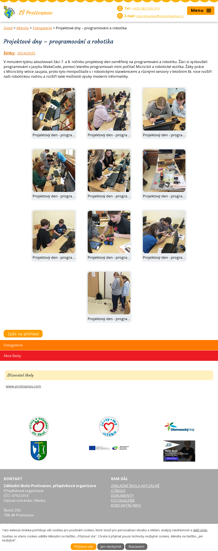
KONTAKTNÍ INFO (126, 505)
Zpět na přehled (23, 333)
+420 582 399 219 (146, 8)
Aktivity (22, 27)
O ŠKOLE (118, 490)
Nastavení (136, 546)
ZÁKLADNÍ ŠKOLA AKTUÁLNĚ (135, 485)
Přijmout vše (83, 546)
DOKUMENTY (122, 495)
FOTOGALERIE (123, 500)
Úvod (8, 27)
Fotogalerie (42, 27)
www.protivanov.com (23, 386)
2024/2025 (26, 53)
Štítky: (9, 53)
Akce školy (12, 355)
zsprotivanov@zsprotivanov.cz (160, 16)
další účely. (200, 530)
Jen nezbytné (110, 546)
